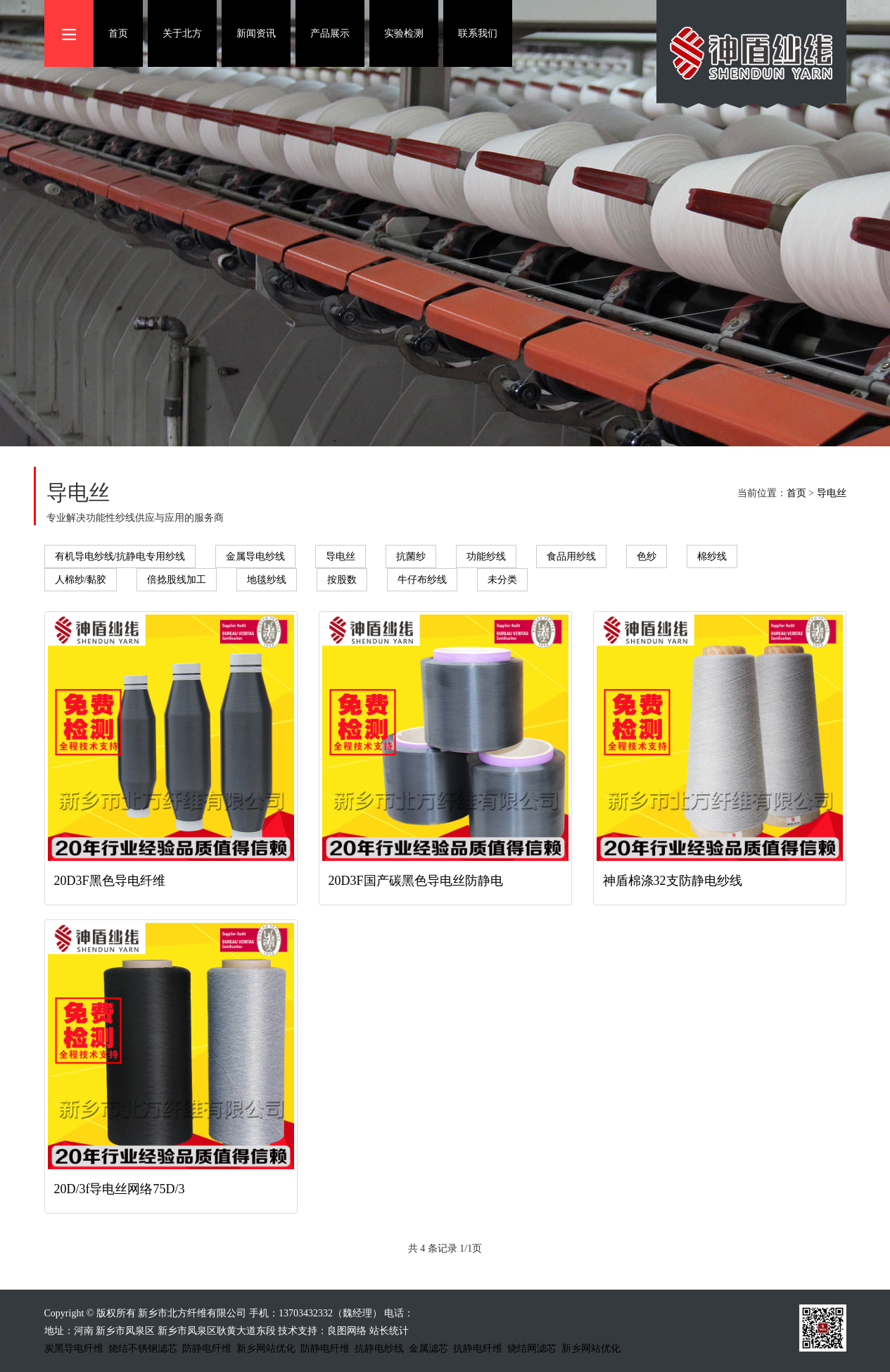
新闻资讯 (256, 33)
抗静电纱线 (379, 1348)
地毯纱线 (266, 579)
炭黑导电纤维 (73, 1348)
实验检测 (404, 33)
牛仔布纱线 (422, 579)
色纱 (646, 556)
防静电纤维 (206, 1348)
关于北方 (182, 33)
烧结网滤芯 (532, 1348)
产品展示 (330, 33)
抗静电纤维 (477, 1348)
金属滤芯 (428, 1348)
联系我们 (477, 33)
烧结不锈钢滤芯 (142, 1348)
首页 (118, 33)
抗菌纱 (411, 556)
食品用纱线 (571, 556)
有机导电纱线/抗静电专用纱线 (120, 556)
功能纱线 (486, 556)
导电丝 (831, 493)
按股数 (342, 579)
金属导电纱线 (255, 556)
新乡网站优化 (265, 1348)
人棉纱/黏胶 (81, 579)
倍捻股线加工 (176, 579)
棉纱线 (712, 556)
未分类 (502, 579)
